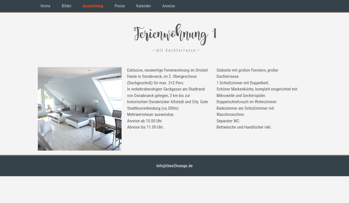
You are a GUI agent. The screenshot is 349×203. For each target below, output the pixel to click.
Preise (120, 5)
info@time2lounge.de (174, 165)
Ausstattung (93, 5)
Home (46, 5)
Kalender (143, 5)
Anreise (168, 5)
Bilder (66, 5)
